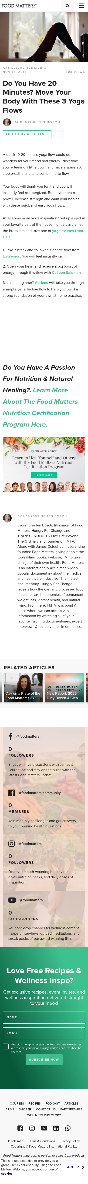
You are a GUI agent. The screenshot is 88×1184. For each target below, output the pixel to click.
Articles (71, 1103)
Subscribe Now (44, 1060)
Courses (17, 1103)
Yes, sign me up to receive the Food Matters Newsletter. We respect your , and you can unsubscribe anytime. (46, 1048)
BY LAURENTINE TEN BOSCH (42, 516)
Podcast (52, 1103)
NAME (12, 1017)
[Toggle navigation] (81, 5)
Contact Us (46, 1109)
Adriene (41, 282)
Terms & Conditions (41, 1141)
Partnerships (71, 1109)
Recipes (35, 1103)
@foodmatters (28, 736)
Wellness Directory (44, 1115)
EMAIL (12, 1033)
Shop (25, 1109)
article (10, 68)
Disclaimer (15, 1141)
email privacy (40, 1048)
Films (10, 1109)
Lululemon (11, 256)
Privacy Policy (70, 1141)
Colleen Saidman (66, 272)
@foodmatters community (39, 792)
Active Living (33, 68)
